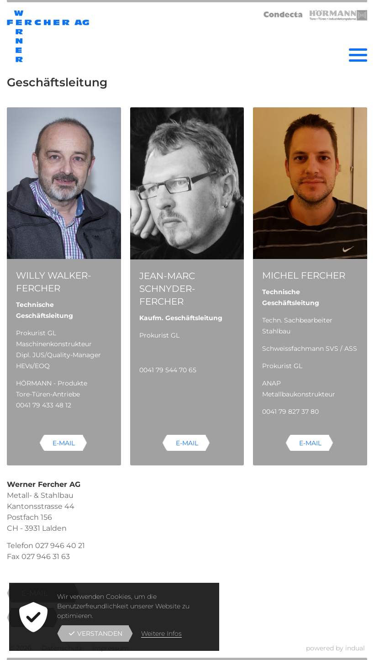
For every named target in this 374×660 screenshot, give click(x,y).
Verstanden (95, 633)
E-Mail (64, 443)
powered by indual (335, 648)
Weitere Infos (161, 633)
